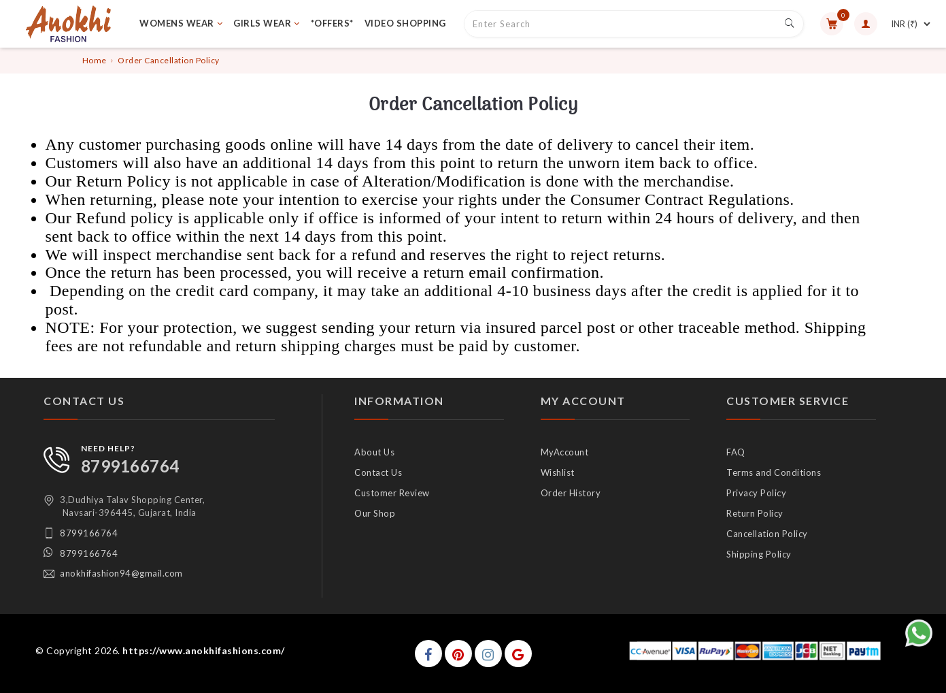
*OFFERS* (332, 23)
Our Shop (374, 513)
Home (94, 60)
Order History (571, 492)
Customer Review (392, 492)
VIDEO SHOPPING (405, 23)
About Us (374, 452)
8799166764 (130, 466)
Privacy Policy (756, 492)
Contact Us (378, 472)
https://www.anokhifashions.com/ (203, 650)
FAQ (735, 452)
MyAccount (565, 452)
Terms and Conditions (773, 472)
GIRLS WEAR (266, 23)
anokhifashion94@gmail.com (121, 573)
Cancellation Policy (767, 533)
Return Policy (754, 513)
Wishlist (558, 472)
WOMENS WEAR (180, 23)
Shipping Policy (759, 554)
